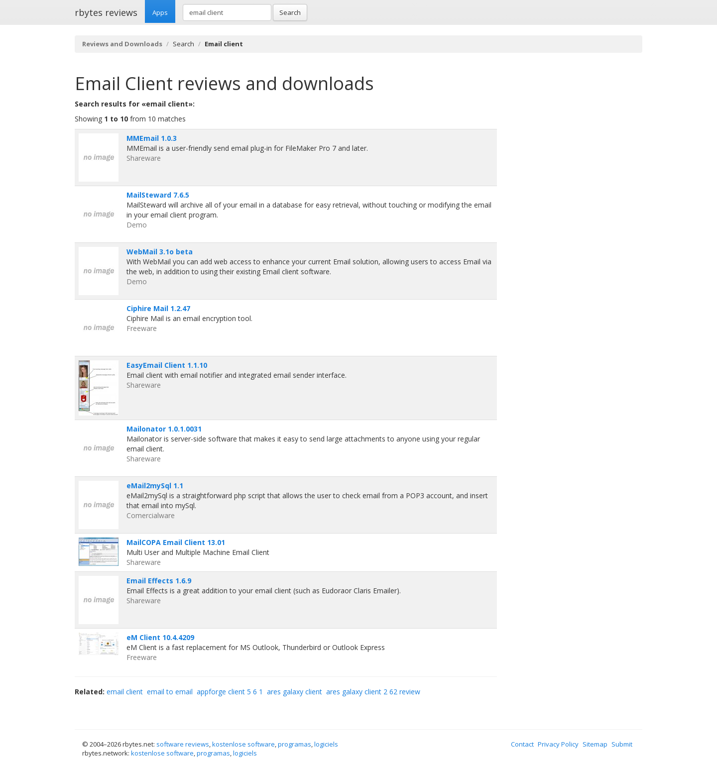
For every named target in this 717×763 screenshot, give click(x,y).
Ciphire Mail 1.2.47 (158, 308)
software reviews (182, 744)
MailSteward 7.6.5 (157, 195)
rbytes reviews (106, 12)
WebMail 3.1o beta (159, 251)
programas (294, 744)
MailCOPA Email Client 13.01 (175, 542)
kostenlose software (243, 744)
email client (125, 691)
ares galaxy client (294, 691)
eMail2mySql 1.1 (154, 485)
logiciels (326, 744)
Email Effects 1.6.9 (158, 580)
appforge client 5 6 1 (230, 691)
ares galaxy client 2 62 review (373, 691)
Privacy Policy (558, 744)
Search (290, 12)
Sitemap (595, 744)
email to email (170, 691)
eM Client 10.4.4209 (160, 637)
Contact (522, 744)
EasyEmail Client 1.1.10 (166, 365)
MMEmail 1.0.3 (151, 138)
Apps (160, 12)
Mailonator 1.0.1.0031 (164, 429)
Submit (621, 744)
